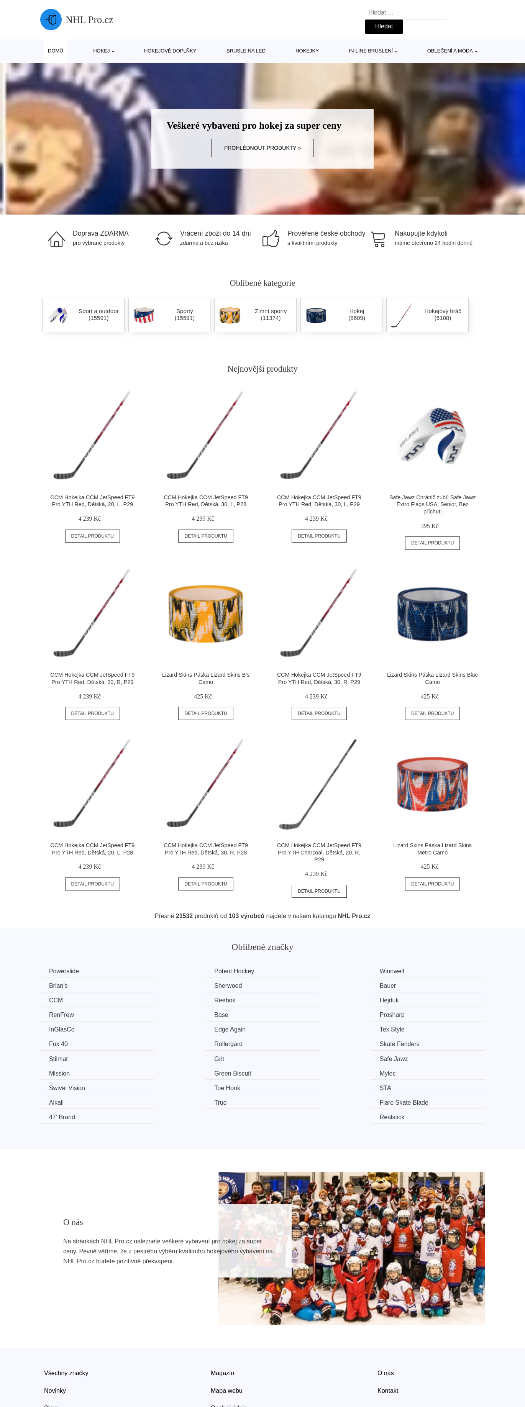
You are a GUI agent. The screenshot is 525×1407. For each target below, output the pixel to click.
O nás (385, 1328)
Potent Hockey (184, 971)
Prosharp (404, 1000)
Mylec (400, 1043)
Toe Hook (177, 1057)
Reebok (402, 985)
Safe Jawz (64, 1043)
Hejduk (59, 1000)
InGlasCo (62, 1014)
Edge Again (179, 1014)
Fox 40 (401, 1014)
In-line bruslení (371, 51)
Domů (55, 51)
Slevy (51, 1362)
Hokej (101, 51)
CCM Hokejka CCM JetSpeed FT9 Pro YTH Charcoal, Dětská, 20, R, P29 (319, 852)
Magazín (222, 1328)
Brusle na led (246, 51)
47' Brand (291, 1072)
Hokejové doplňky (170, 51)
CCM (285, 985)
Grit (397, 1028)
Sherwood (63, 985)
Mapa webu (227, 1345)
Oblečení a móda (450, 51)
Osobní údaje (229, 1362)
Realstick (404, 1072)
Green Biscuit (296, 1043)
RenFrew (176, 1000)
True (56, 1072)
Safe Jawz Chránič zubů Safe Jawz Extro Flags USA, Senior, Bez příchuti (432, 504)
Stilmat (287, 1028)
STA (283, 1057)
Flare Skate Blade (188, 1072)
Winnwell (290, 971)
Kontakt (387, 1345)
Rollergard (64, 1028)
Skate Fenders (184, 1028)
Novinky (55, 1345)
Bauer (172, 985)
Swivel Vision (68, 1057)
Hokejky (307, 51)
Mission (174, 1043)
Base (285, 1000)
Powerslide (65, 971)
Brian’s (401, 971)
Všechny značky (66, 1328)
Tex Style (290, 1014)
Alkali (399, 1057)
